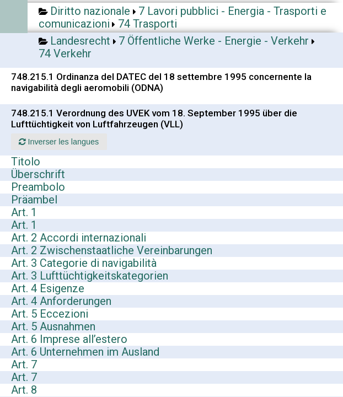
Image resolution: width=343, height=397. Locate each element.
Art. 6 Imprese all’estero (69, 339)
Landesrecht (80, 40)
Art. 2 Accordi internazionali (78, 237)
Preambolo (38, 187)
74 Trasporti (147, 23)
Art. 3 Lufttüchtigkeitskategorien (89, 275)
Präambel (34, 199)
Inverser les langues (59, 141)
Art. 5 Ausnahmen (53, 326)
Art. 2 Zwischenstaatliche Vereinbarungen (111, 250)
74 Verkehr (65, 53)
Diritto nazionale (90, 11)
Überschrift (38, 174)
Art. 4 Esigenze (47, 288)
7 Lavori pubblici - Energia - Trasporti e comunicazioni (182, 17)
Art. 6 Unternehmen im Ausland (85, 351)
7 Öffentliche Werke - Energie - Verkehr (214, 40)
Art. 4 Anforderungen (61, 301)
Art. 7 (24, 364)
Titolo (25, 161)
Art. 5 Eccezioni (49, 313)
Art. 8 (24, 389)
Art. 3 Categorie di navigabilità (84, 263)
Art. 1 (24, 212)
